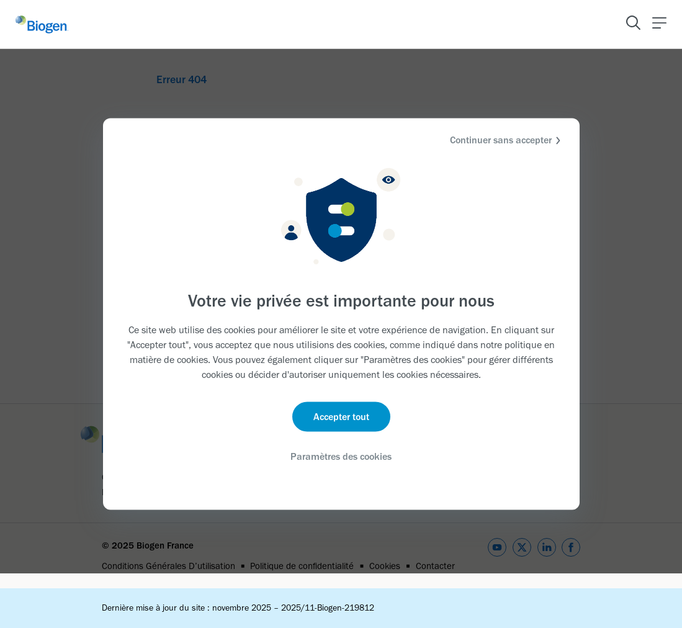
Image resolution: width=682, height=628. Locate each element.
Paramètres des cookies (341, 456)
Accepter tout (341, 416)
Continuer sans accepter (507, 140)
